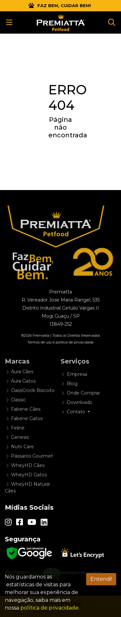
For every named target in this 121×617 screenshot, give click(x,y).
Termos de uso (39, 348)
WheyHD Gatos (29, 485)
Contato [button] (76, 422)
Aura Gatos (23, 391)
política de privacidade (74, 348)
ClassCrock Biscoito (33, 401)
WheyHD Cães (28, 476)
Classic (18, 410)
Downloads (79, 413)
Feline (18, 438)
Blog (72, 394)
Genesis (20, 448)
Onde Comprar (83, 403)
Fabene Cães (25, 419)
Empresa (77, 385)
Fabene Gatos (27, 429)
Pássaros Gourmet (32, 466)
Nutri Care (22, 457)
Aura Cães (22, 382)
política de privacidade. (49, 608)
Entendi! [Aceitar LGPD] (101, 579)
